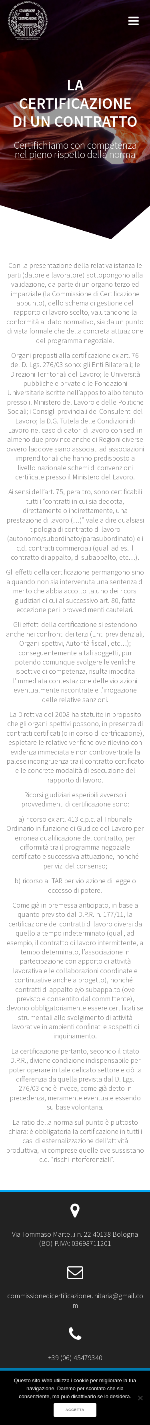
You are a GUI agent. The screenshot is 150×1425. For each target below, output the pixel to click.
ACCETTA (75, 1410)
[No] (140, 1398)
